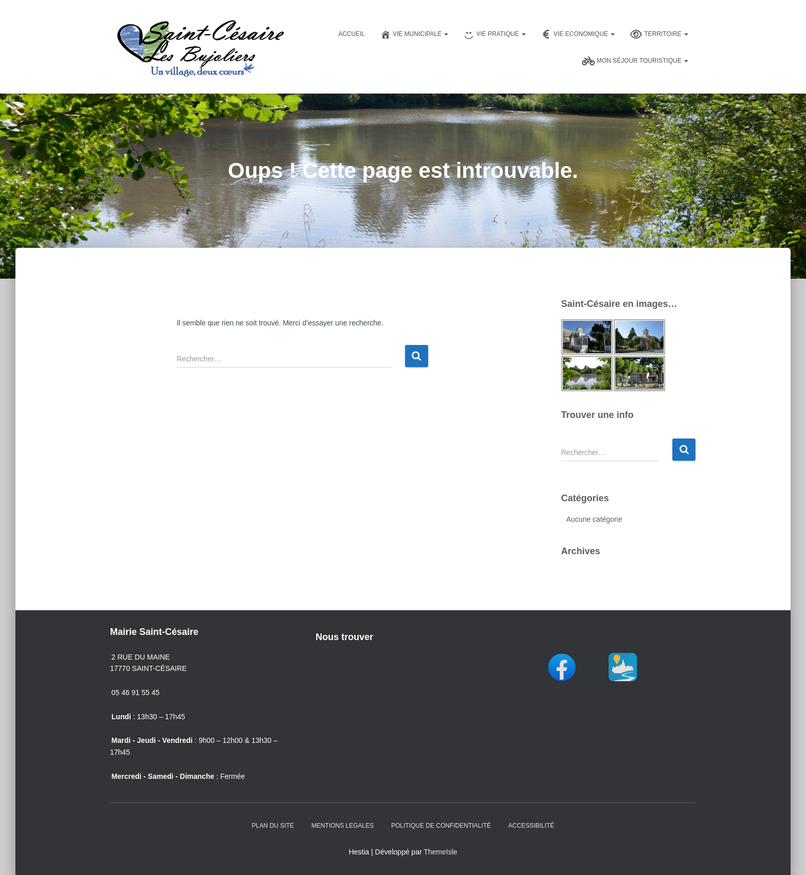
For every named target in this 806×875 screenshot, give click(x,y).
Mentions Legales (343, 825)
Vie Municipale (414, 34)
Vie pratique (494, 34)
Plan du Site (273, 825)
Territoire (659, 34)
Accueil (351, 34)
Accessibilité (531, 825)
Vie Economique (578, 34)
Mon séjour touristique (635, 61)
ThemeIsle (440, 852)
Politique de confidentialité (441, 825)
